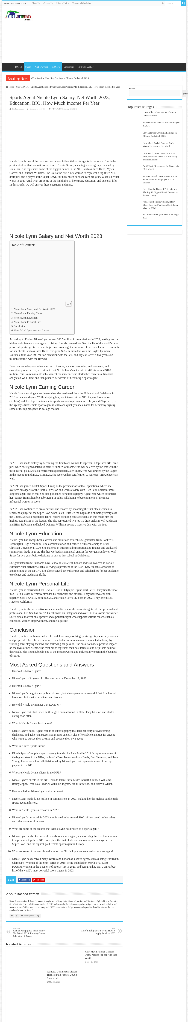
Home (8, 66)
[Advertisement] (119, 34)
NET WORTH (41, 66)
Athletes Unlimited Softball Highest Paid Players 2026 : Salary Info (62, 974)
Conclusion (19, 326)
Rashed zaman (18, 109)
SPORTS (56, 66)
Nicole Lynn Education (25, 317)
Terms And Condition (81, 3)
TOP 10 (18, 66)
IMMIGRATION (86, 66)
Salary (28, 66)
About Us (36, 3)
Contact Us (48, 3)
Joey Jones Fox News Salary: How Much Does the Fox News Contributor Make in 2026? (160, 204)
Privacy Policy (62, 3)
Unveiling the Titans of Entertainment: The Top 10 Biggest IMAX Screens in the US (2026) (160, 192)
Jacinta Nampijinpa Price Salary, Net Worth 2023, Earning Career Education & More (31, 932)
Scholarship (69, 66)
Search (132, 88)
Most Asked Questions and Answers (32, 330)
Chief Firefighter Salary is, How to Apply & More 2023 (97, 931)
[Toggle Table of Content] (67, 304)
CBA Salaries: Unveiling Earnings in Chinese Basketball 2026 (60, 78)
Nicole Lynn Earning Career (28, 313)
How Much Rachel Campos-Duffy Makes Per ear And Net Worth (101, 954)
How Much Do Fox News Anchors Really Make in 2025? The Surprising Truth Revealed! (160, 156)
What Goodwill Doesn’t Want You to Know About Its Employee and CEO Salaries (160, 179)
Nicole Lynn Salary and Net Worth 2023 (34, 309)
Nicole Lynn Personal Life (27, 322)
